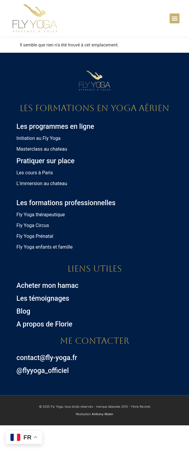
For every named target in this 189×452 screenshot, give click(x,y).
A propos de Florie (44, 351)
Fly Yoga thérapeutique (40, 241)
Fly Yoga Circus (32, 252)
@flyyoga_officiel (42, 397)
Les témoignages (42, 325)
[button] (174, 18)
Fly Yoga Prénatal (34, 263)
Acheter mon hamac (47, 312)
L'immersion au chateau (41, 210)
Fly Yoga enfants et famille (44, 273)
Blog (23, 338)
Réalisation (94, 441)
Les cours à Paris (34, 199)
